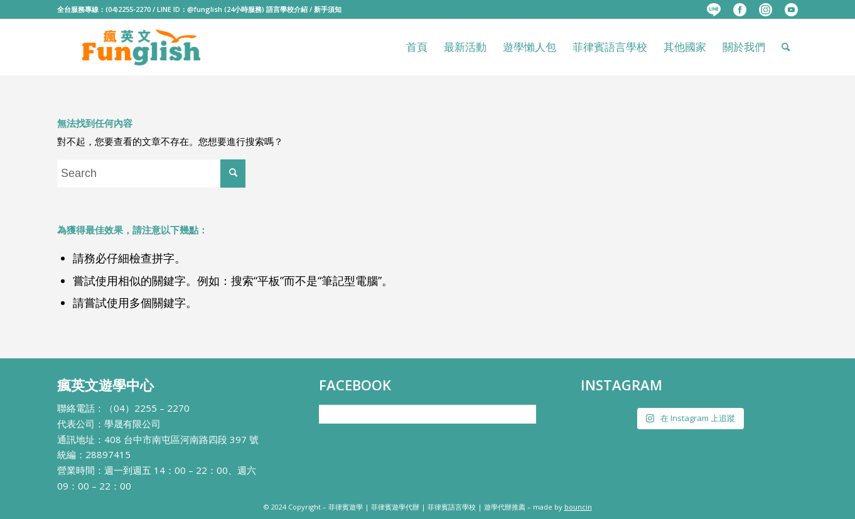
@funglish (204, 9)
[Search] (785, 47)
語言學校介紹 (287, 9)
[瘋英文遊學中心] (142, 47)
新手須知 (327, 9)
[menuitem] (714, 10)
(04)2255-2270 (128, 9)
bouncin (578, 506)
